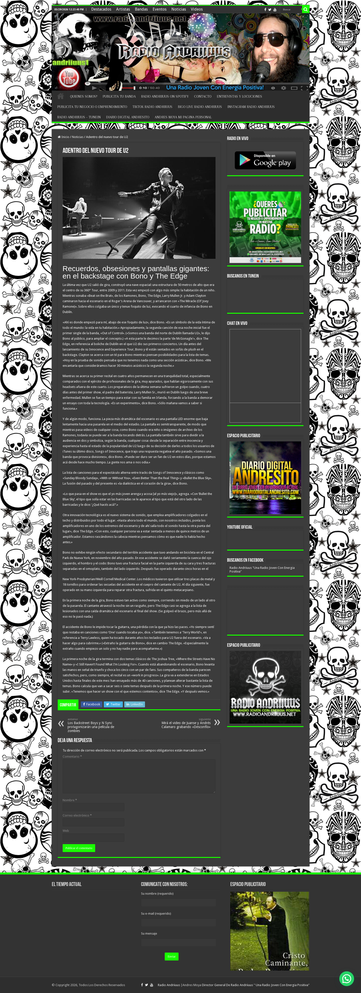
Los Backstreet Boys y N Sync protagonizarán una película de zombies (93, 725)
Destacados (101, 9)
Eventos (159, 9)
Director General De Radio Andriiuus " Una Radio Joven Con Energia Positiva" (255, 985)
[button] (346, 978)
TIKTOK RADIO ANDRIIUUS (152, 107)
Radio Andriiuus (169, 985)
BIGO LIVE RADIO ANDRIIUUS (200, 107)
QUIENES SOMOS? (83, 96)
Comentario (72, 756)
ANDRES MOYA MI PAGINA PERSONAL (183, 117)
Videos (197, 9)
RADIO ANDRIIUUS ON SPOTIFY (165, 96)
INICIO (60, 96)
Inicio (63, 137)
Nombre (70, 800)
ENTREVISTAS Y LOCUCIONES (239, 96)
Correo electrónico (77, 815)
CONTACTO (202, 96)
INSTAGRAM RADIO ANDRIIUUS (251, 107)
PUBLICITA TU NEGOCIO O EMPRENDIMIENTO (92, 107)
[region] (265, 477)
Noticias (178, 9)
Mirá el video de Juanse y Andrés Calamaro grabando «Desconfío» (185, 723)
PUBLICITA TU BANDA (119, 96)
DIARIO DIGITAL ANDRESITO (127, 117)
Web (66, 831)
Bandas (141, 9)
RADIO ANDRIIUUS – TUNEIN (79, 117)
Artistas (123, 9)
